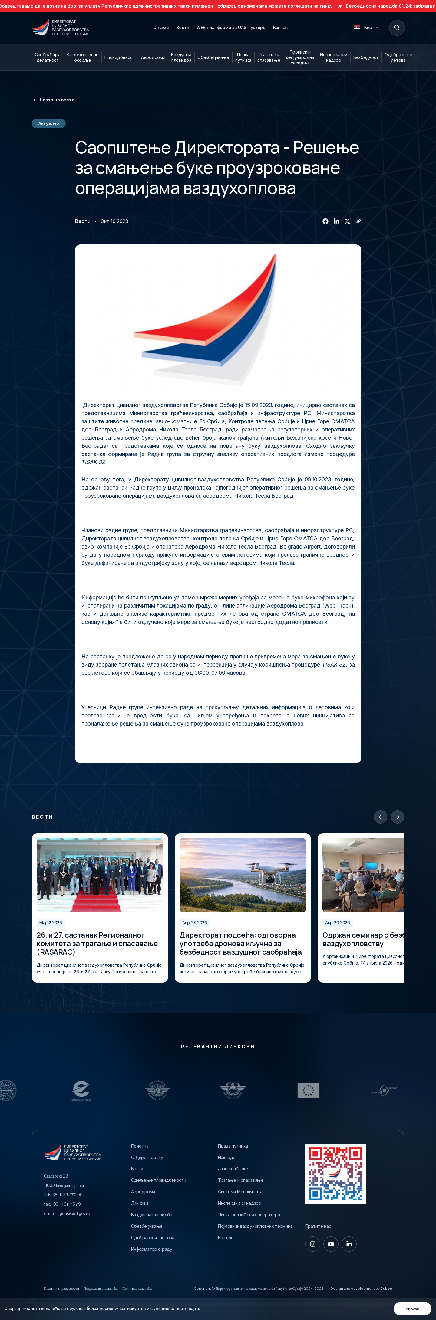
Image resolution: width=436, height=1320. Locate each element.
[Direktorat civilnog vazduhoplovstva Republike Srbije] (60, 27)
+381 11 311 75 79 (66, 1204)
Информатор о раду (151, 1249)
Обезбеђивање (213, 57)
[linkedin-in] (349, 1244)
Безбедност (365, 57)
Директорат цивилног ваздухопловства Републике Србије (259, 1288)
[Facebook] (325, 221)
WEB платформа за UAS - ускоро (231, 27)
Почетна (140, 1146)
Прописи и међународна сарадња (300, 57)
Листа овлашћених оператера (249, 1214)
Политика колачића (137, 1288)
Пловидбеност (119, 57)
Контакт (281, 27)
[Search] (396, 27)
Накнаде (227, 1157)
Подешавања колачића (101, 1288)
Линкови (139, 1203)
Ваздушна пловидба (181, 57)
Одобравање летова (398, 57)
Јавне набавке (233, 1168)
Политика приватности (61, 1288)
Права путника (243, 57)
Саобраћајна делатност (48, 57)
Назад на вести (53, 100)
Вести (182, 27)
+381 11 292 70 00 (66, 1195)
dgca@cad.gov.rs (73, 1214)
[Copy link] (358, 221)
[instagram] (312, 1244)
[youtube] (331, 1244)
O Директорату (147, 1157)
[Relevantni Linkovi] (31, 1090)
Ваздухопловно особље (82, 57)
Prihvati (412, 1309)
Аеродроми (153, 57)
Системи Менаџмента (240, 1191)
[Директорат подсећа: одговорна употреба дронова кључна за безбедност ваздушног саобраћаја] (243, 875)
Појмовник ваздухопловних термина (255, 1226)
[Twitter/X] (347, 221)
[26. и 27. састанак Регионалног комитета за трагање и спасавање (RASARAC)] (100, 875)
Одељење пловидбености (158, 1180)
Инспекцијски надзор (333, 57)
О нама (161, 27)
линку (336, 6)
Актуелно (48, 123)
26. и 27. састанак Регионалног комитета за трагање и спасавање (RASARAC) (97, 943)
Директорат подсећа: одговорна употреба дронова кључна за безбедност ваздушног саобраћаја (241, 943)
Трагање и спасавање (268, 57)
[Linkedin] (336, 221)
